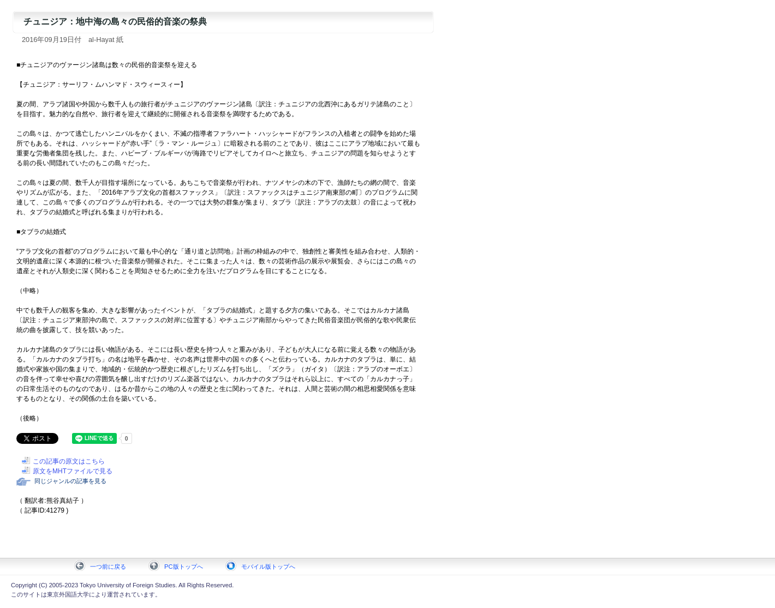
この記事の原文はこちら (69, 461)
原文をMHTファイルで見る (72, 471)
